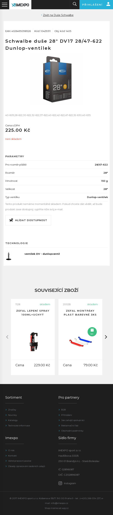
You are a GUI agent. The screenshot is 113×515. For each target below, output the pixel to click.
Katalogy (13, 420)
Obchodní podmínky (72, 430)
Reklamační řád (69, 425)
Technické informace (19, 425)
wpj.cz (65, 508)
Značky (12, 409)
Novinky (12, 415)
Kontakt (12, 455)
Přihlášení (66, 415)
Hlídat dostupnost (31, 220)
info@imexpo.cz (59, 503)
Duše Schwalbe (64, 15)
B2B (63, 409)
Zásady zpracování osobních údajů (26, 466)
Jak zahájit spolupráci (72, 420)
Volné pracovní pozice (19, 460)
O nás (11, 450)
